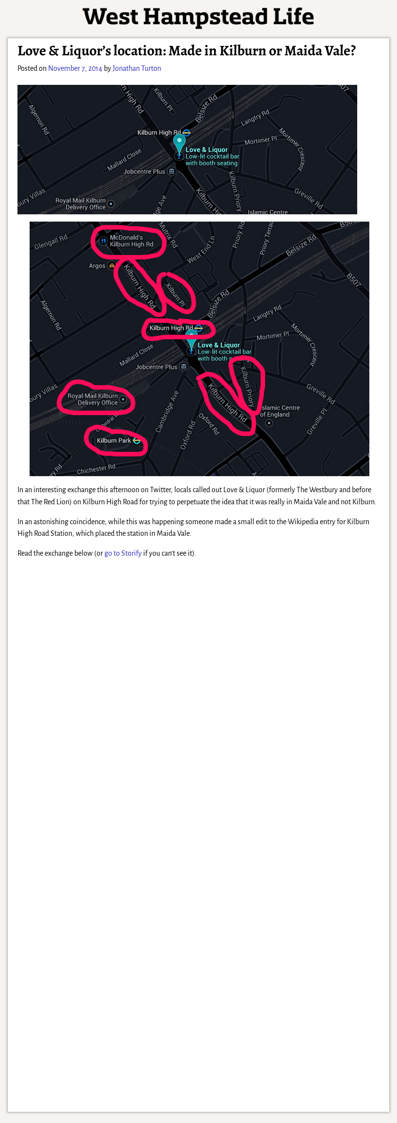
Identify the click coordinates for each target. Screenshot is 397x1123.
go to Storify (123, 553)
